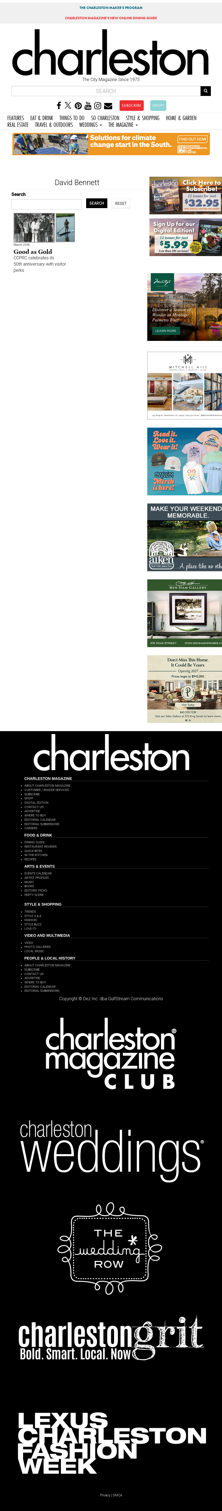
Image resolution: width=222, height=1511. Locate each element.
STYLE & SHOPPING (143, 117)
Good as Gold (33, 251)
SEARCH (96, 203)
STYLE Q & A (32, 916)
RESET (121, 203)
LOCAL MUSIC (34, 951)
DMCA (117, 1495)
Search (18, 194)
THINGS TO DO (72, 117)
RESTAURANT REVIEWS (40, 846)
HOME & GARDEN (181, 117)
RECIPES (30, 859)
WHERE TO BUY (35, 815)
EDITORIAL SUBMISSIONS (41, 824)
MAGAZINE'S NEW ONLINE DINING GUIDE (111, 18)
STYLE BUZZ (33, 924)
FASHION (30, 920)
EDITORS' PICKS (35, 890)
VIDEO (28, 943)
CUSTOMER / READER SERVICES (46, 790)
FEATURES (15, 117)
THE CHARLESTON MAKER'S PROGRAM (111, 7)
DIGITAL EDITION (36, 803)
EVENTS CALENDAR (38, 873)
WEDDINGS (90, 124)
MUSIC (29, 882)
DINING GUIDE (34, 842)
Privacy (105, 1495)
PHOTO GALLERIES (37, 947)
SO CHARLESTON (105, 117)
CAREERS (30, 828)
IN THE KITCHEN (36, 855)
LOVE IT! (30, 929)
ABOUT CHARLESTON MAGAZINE (47, 785)
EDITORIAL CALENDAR (40, 820)
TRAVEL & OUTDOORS (54, 124)
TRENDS (30, 911)
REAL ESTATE (18, 124)
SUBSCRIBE (132, 105)
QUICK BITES (33, 851)
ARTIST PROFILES (36, 878)
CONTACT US (33, 807)
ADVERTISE (32, 811)
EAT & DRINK (41, 117)
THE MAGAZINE (123, 124)
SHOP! (158, 105)
